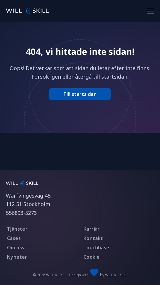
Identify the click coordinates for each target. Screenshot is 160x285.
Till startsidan (80, 94)
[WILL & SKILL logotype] (28, 10)
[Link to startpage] (22, 183)
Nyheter (17, 257)
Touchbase (96, 247)
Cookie (92, 257)
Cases (14, 238)
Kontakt (93, 238)
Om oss (15, 247)
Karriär (92, 229)
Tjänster (17, 229)
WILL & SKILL (115, 274)
